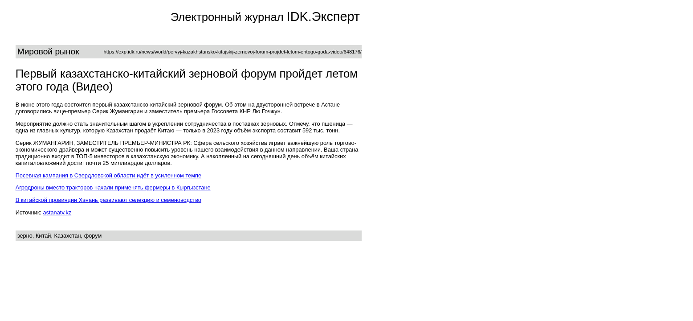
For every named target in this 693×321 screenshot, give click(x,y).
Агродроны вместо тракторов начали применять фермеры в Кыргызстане (113, 187)
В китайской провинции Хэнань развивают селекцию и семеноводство (108, 200)
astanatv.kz (57, 212)
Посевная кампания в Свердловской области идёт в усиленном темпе (108, 175)
